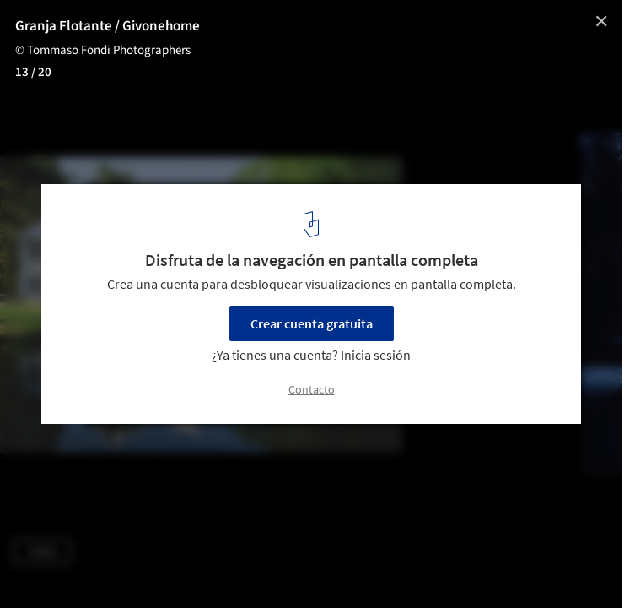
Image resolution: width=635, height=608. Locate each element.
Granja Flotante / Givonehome (107, 26)
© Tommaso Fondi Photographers (103, 50)
